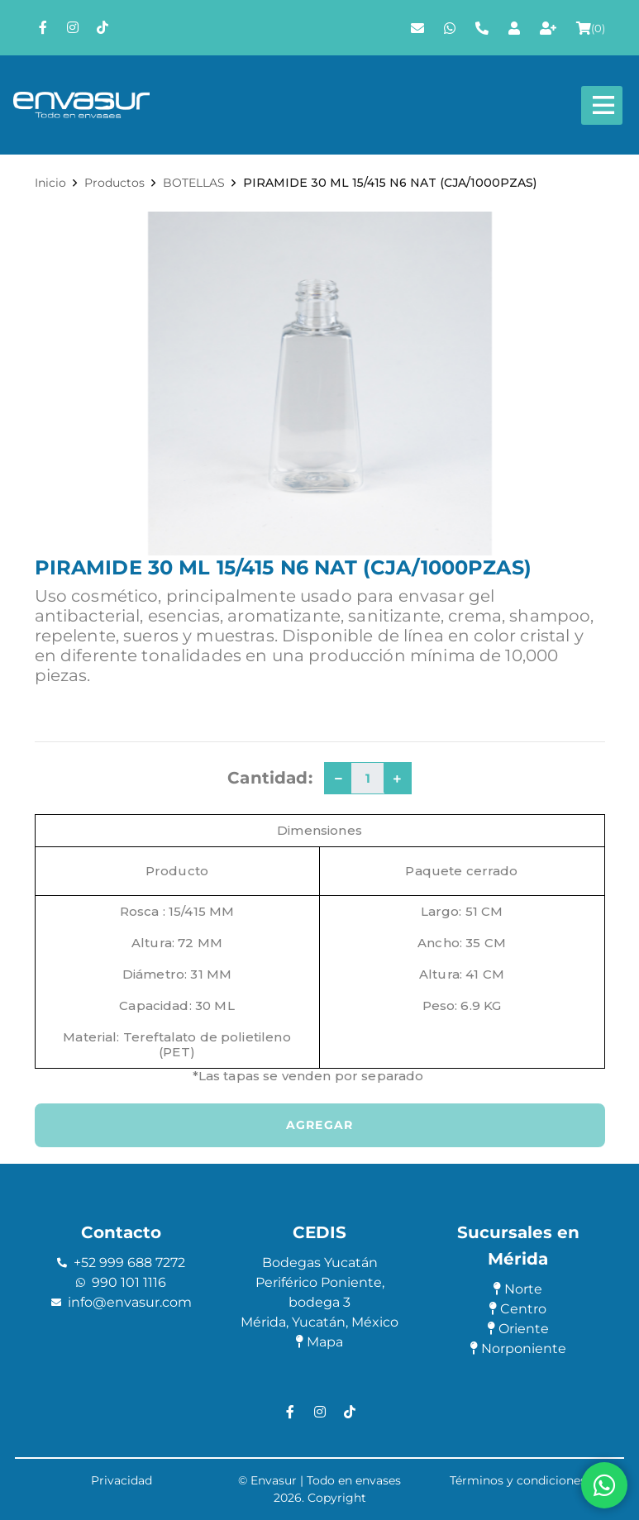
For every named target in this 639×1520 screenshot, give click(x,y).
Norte (518, 1289)
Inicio (50, 182)
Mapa (319, 1342)
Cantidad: (269, 777)
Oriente (518, 1329)
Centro (517, 1309)
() (590, 28)
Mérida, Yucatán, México (319, 1322)
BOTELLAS (194, 182)
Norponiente (518, 1348)
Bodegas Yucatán (320, 1262)
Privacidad (121, 1480)
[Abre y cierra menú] (601, 105)
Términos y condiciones (518, 1480)
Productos (114, 182)
